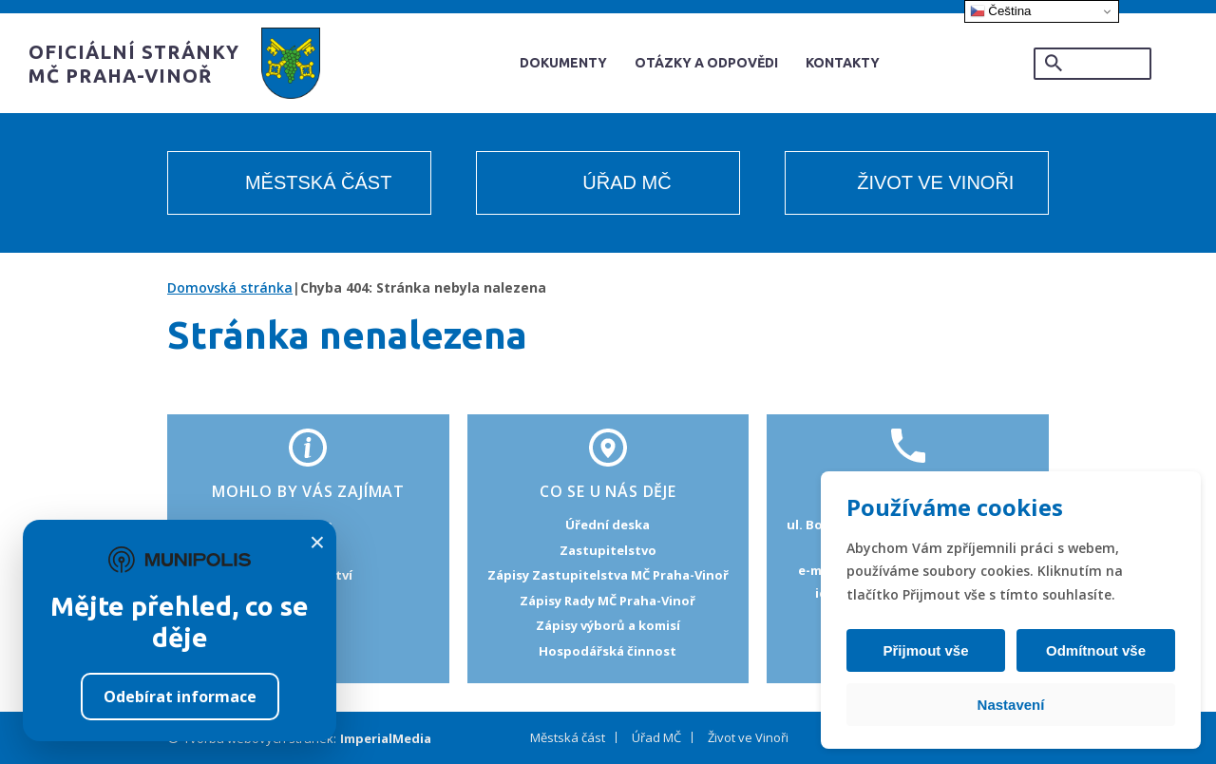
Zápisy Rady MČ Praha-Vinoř (607, 600)
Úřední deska (607, 524)
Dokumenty (563, 62)
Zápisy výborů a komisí (608, 625)
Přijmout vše (928, 650)
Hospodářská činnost (607, 650)
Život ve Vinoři (935, 182)
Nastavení (1011, 705)
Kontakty (843, 62)
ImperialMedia (385, 738)
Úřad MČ (626, 182)
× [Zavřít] (317, 542)
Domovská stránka (230, 287)
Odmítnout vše (1093, 650)
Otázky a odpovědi (706, 62)
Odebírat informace (180, 696)
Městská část (318, 182)
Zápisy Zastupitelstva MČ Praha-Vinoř (608, 574)
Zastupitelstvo (608, 550)
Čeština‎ (1001, 11)
